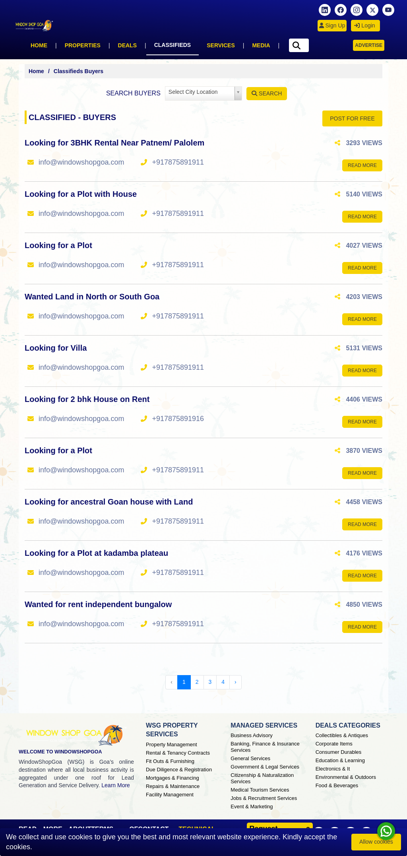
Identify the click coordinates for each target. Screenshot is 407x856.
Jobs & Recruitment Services (264, 798)
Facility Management (170, 795)
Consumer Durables (339, 752)
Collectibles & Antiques (342, 735)
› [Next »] (235, 682)
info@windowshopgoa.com (81, 162)
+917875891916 (178, 419)
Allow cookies (376, 842)
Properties (83, 45)
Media (261, 45)
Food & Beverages (337, 785)
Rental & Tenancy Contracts (178, 753)
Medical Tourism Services (260, 790)
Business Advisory (252, 735)
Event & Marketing (252, 806)
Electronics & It (333, 769)
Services (221, 45)
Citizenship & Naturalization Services (262, 778)
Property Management (171, 744)
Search (267, 93)
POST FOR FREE (352, 118)
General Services (250, 758)
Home (39, 45)
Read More (362, 165)
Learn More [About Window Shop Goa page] (115, 785)
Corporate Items (334, 744)
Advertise (368, 45)
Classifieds (172, 45)
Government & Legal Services (265, 767)
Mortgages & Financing (172, 778)
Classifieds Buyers (78, 71)
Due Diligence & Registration (179, 770)
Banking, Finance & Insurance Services (265, 747)
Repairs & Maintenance (173, 786)
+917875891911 (178, 162)
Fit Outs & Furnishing (170, 761)
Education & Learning (340, 760)
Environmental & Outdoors (346, 777)
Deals (127, 45)
